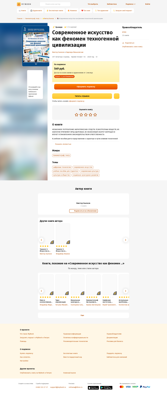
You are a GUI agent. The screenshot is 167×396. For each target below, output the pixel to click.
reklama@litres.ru (75, 387)
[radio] (76, 115)
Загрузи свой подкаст (124, 11)
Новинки (73, 11)
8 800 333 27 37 (42, 387)
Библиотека (112, 4)
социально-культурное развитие (85, 175)
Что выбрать (93, 4)
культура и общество (61, 175)
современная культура (89, 171)
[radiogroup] (86, 115)
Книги (23, 11)
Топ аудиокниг (102, 11)
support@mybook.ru (58, 387)
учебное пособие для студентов (65, 171)
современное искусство (83, 167)
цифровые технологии (62, 167)
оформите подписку (76, 101)
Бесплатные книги (56, 11)
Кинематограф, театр (61, 155)
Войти (147, 4)
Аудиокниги (37, 11)
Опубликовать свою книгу (132, 47)
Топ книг (87, 11)
